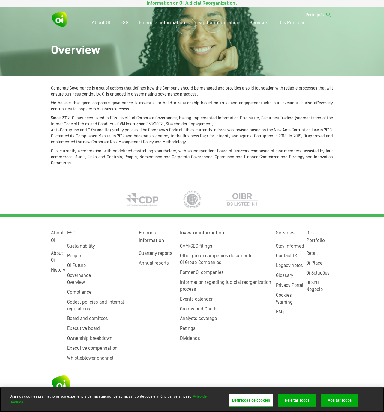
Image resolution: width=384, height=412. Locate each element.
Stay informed (290, 246)
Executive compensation (92, 348)
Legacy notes (289, 265)
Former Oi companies (202, 272)
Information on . (192, 3)
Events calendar (196, 299)
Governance (79, 275)
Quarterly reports (155, 253)
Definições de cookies (251, 400)
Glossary (284, 275)
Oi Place (314, 263)
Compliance (79, 292)
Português (315, 15)
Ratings (188, 328)
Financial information (162, 22)
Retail (312, 253)
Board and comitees (87, 318)
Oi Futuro (76, 265)
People (74, 255)
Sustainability (81, 246)
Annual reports (154, 263)
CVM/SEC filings (196, 246)
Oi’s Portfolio (292, 22)
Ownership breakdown (89, 338)
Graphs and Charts (199, 309)
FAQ (280, 312)
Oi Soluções (318, 273)
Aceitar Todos (340, 400)
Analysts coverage (198, 318)
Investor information (217, 22)
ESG (124, 22)
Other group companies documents (216, 255)
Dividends (190, 338)
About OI (101, 22)
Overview (76, 282)
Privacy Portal (289, 285)
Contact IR (286, 255)
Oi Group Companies (200, 262)
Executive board (83, 328)
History (58, 270)
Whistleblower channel (90, 358)
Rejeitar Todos (297, 400)
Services (259, 22)
